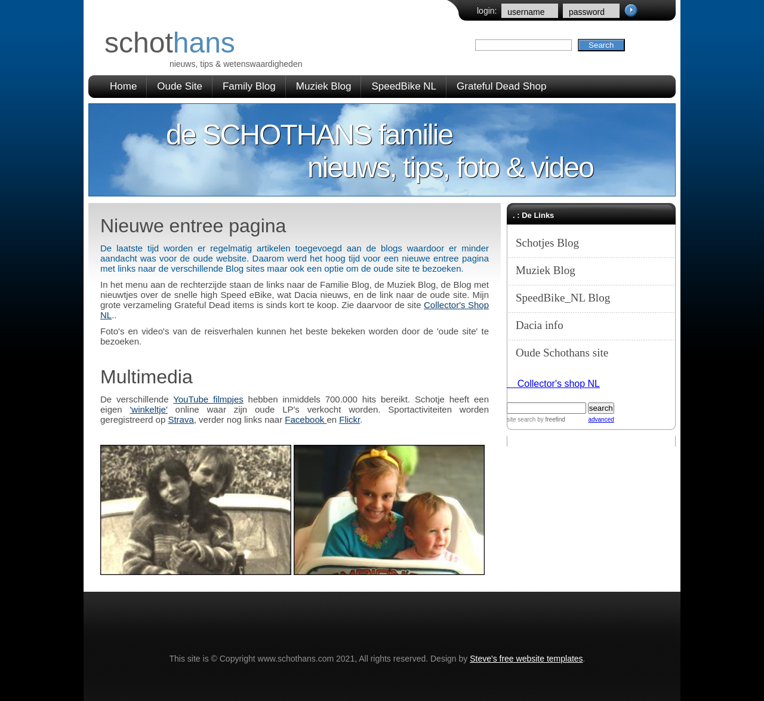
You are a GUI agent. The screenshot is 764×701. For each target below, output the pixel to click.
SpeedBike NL (403, 86)
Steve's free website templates (526, 658)
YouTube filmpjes (208, 399)
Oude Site (179, 86)
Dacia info (539, 325)
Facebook (305, 419)
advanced (601, 419)
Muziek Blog (324, 86)
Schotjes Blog (547, 242)
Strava (180, 419)
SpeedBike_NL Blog (563, 297)
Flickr (349, 419)
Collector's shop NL (553, 384)
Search (601, 45)
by (550, 419)
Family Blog (249, 86)
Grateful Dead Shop (501, 86)
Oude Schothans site (562, 352)
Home (123, 86)
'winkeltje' (149, 409)
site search (521, 419)
